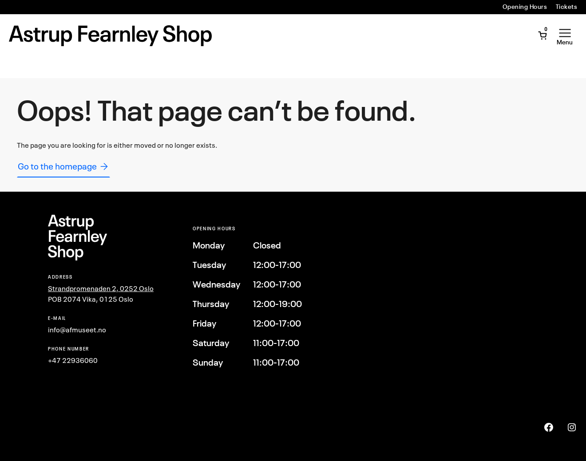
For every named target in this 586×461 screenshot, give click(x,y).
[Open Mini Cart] (542, 35)
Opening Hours (525, 6)
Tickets (566, 6)
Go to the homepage (63, 166)
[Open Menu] (564, 35)
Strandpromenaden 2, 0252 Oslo (101, 288)
